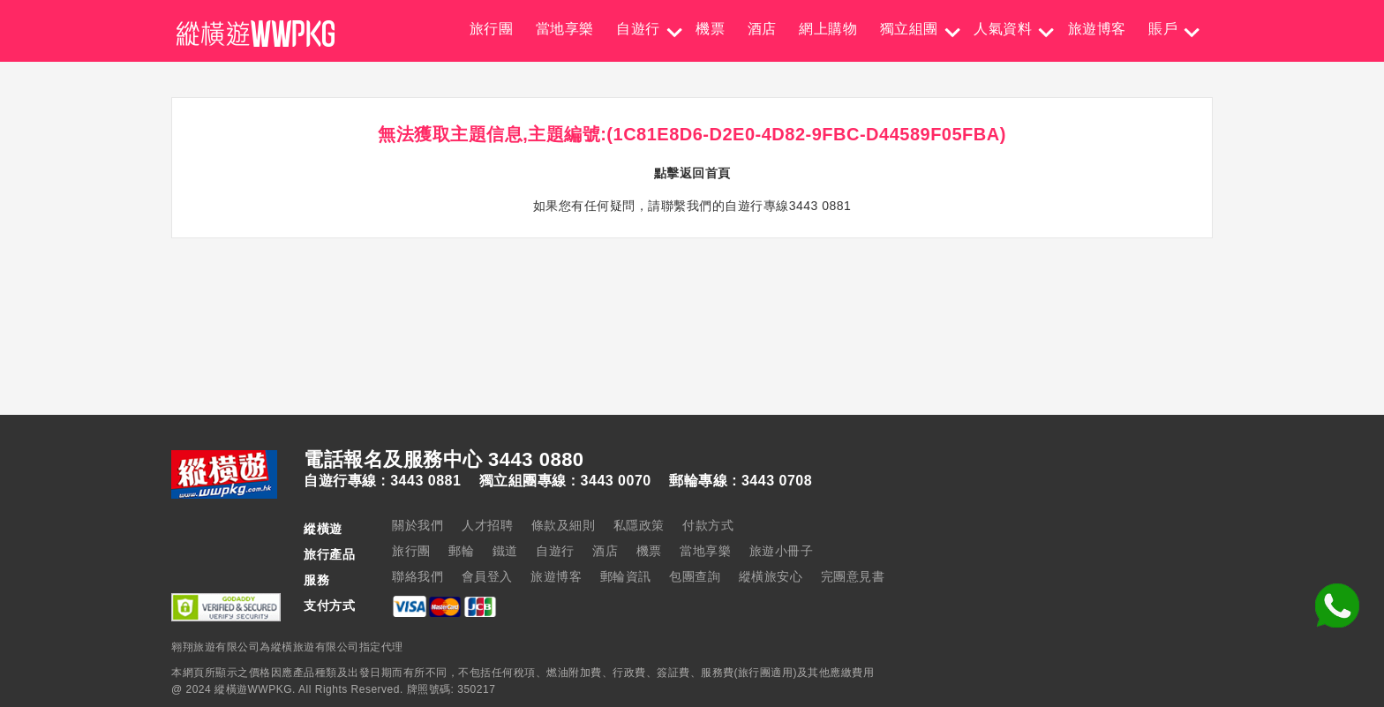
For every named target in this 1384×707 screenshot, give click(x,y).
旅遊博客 (1097, 28)
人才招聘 (487, 525)
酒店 (762, 28)
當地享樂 (565, 28)
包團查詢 (694, 576)
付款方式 (707, 525)
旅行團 (492, 28)
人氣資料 (1003, 28)
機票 (710, 28)
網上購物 (828, 28)
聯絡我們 (417, 576)
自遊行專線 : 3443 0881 (382, 481)
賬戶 (1162, 28)
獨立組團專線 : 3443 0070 (565, 481)
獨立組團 (909, 28)
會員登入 (487, 576)
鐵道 (505, 551)
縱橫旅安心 (771, 576)
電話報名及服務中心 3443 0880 (444, 460)
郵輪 (461, 551)
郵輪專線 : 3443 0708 (740, 481)
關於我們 (417, 525)
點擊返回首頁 (692, 173)
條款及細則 (563, 525)
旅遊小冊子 (781, 551)
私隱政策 (639, 525)
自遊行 (638, 28)
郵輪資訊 (625, 576)
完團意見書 (853, 576)
